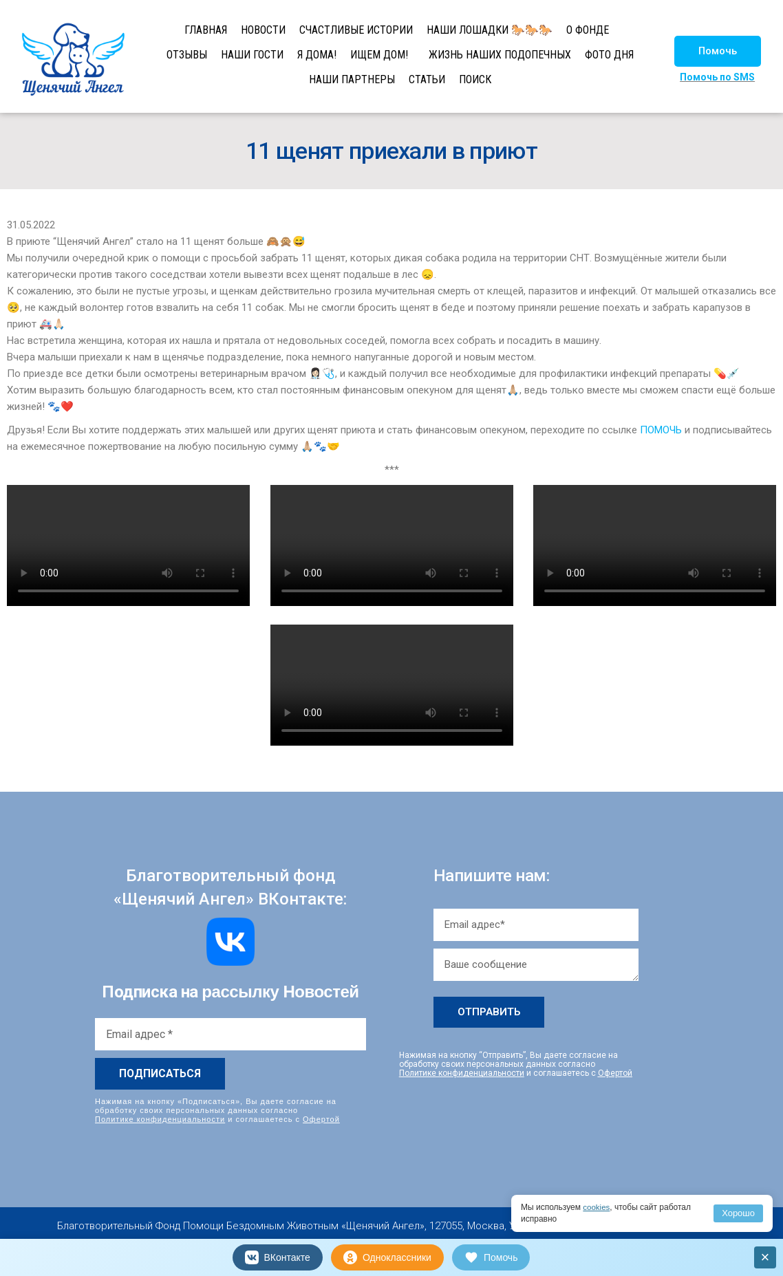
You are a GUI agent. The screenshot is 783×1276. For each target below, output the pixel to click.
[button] (717, 51)
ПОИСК (475, 79)
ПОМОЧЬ (661, 430)
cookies (597, 1207)
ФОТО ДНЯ (609, 54)
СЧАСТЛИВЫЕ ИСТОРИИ (356, 29)
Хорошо (738, 1213)
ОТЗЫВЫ (187, 54)
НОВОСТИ (263, 29)
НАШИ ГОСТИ (252, 54)
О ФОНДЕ (587, 29)
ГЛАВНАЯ (205, 29)
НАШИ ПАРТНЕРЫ (352, 79)
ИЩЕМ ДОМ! (379, 54)
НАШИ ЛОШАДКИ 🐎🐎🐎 (490, 29)
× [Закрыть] (765, 1257)
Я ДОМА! (316, 54)
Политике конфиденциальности (160, 1119)
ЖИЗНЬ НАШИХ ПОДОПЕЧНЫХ (500, 54)
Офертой (321, 1119)
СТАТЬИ (427, 79)
